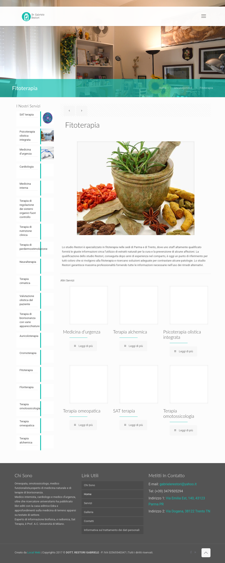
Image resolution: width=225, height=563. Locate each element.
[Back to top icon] (205, 552)
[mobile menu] (203, 16)
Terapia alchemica (130, 331)
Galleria (88, 512)
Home (162, 87)
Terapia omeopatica (81, 410)
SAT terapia (124, 410)
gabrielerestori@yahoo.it (178, 484)
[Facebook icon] (191, 552)
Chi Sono (89, 485)
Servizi (88, 503)
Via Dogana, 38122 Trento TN (188, 511)
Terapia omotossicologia (178, 413)
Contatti (89, 521)
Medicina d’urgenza (81, 331)
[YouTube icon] (195, 552)
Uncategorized (183, 87)
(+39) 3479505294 (169, 491)
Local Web (33, 552)
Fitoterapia (206, 87)
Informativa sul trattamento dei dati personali (112, 530)
